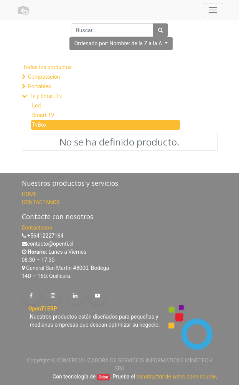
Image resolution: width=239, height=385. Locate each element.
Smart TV (43, 115)
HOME (29, 194)
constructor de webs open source (176, 376)
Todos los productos (47, 67)
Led (36, 105)
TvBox (39, 125)
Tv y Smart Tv (46, 96)
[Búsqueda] (160, 30)
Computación (44, 77)
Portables (39, 86)
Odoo (103, 377)
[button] (121, 43)
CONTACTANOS (41, 202)
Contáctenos (37, 228)
